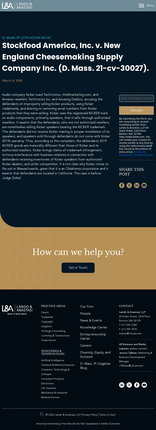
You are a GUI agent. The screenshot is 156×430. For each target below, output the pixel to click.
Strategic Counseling (53, 331)
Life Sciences (48, 388)
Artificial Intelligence (52, 360)
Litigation (46, 326)
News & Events (91, 320)
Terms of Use (106, 415)
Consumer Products (52, 379)
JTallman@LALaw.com (131, 366)
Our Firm (86, 306)
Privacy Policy (89, 415)
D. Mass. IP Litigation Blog (26, 37)
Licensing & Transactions (55, 335)
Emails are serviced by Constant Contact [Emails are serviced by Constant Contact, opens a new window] (136, 153)
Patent (45, 312)
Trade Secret (48, 340)
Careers (85, 345)
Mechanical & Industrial (54, 393)
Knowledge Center (93, 327)
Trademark (47, 317)
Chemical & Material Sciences (57, 365)
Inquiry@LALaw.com (130, 333)
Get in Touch (78, 267)
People (85, 313)
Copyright (47, 322)
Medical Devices (50, 397)
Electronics (47, 383)
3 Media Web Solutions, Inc (42, 414)
